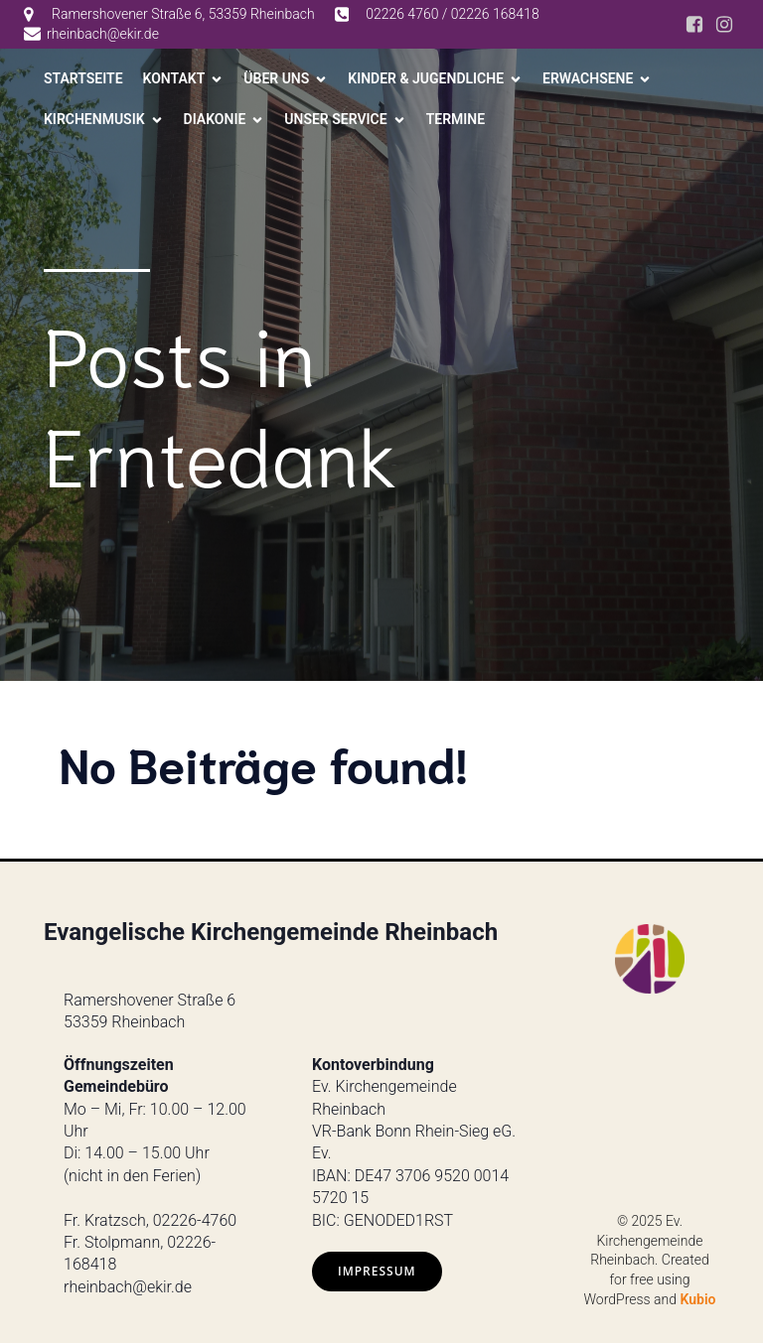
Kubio (698, 1299)
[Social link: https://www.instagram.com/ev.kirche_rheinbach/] (724, 25)
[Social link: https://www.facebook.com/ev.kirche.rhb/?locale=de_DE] (694, 25)
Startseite (83, 78)
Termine (455, 119)
